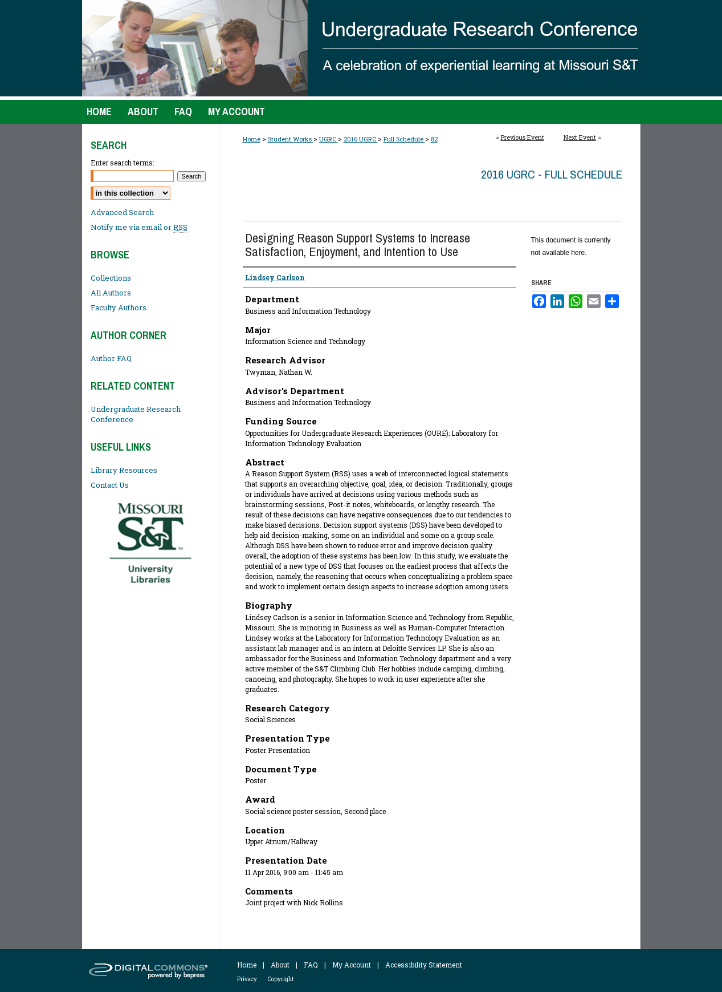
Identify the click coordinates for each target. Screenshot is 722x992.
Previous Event (522, 137)
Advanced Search (122, 212)
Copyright (281, 979)
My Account (351, 964)
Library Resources (124, 470)
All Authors (111, 293)
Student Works (290, 139)
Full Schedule (404, 139)
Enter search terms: (122, 162)
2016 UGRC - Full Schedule (551, 174)
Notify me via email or (139, 227)
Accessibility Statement (423, 964)
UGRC (328, 139)
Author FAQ (111, 358)
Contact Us (110, 485)
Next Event (580, 137)
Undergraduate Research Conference (136, 414)
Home (251, 139)
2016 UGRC (361, 139)
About (280, 964)
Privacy (247, 979)
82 (434, 139)
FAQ (311, 964)
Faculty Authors (118, 307)
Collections (111, 278)
